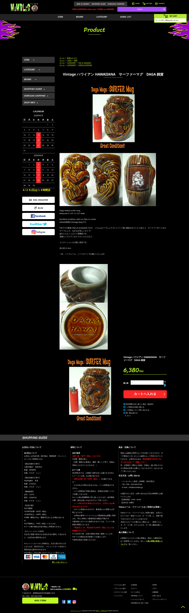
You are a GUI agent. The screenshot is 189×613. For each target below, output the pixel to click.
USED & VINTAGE (85, 65)
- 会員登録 (133, 585)
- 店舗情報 (155, 592)
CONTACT (160, 3)
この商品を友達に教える (135, 407)
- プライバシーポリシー (159, 599)
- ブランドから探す (119, 588)
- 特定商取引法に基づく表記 (139, 603)
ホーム (62, 58)
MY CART (147, 3)
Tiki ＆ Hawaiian (84, 63)
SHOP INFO (29, 102)
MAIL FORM (40, 601)
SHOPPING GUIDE (98, 4)
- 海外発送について (136, 596)
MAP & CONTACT (83, 4)
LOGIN (136, 3)
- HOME (154, 585)
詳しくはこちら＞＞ (59, 562)
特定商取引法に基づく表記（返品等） (140, 404)
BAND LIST (125, 17)
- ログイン (133, 588)
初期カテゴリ (72, 58)
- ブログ (154, 588)
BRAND (79, 17)
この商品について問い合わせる (137, 410)
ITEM (60, 17)
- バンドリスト (118, 596)
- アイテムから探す (119, 585)
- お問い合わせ (156, 596)
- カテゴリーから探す (120, 592)
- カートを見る (135, 592)
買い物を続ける (132, 413)
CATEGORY (101, 17)
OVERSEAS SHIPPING (116, 4)
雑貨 (76, 60)
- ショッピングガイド (137, 599)
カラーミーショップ (76, 611)
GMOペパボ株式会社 (101, 611)
